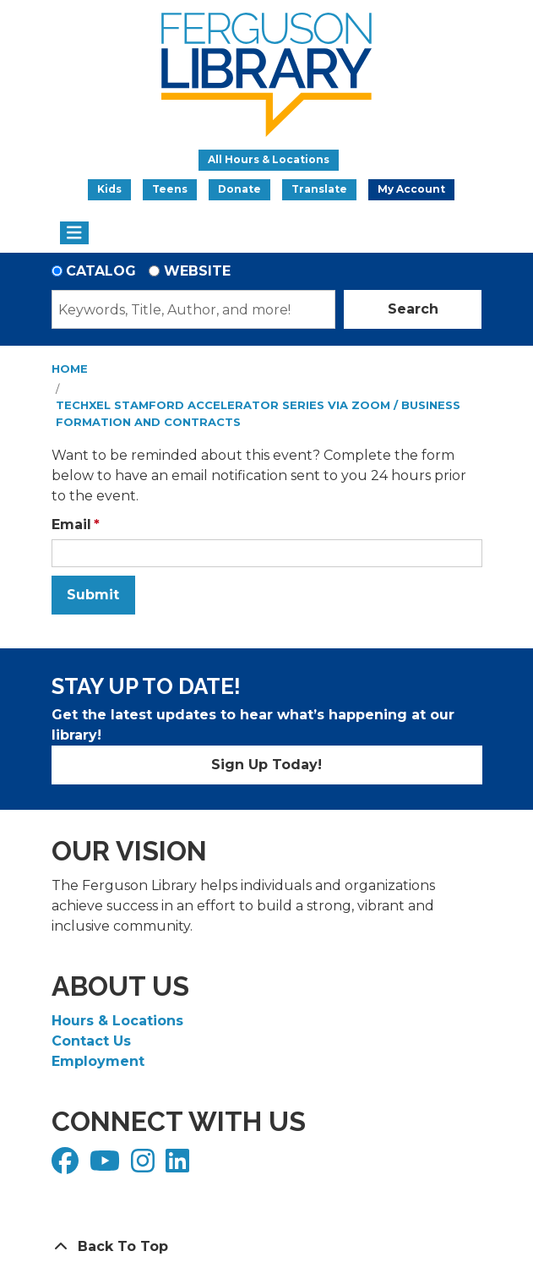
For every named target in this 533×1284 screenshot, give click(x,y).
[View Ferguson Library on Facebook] (67, 1166)
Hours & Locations (117, 1021)
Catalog (101, 271)
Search (413, 309)
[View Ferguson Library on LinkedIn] (179, 1166)
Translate (319, 189)
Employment (98, 1061)
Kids (109, 189)
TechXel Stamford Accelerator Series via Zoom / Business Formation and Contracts (258, 413)
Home (70, 368)
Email (71, 524)
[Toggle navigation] (75, 233)
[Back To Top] (267, 1247)
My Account (411, 189)
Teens (170, 189)
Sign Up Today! (266, 765)
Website (197, 271)
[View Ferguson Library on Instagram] (145, 1166)
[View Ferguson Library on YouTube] (107, 1166)
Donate (239, 189)
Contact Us (91, 1041)
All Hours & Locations (268, 159)
